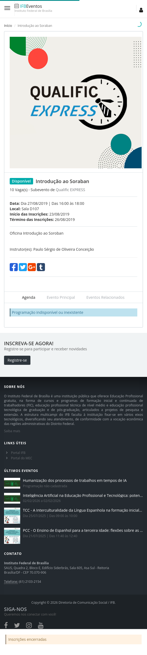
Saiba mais (12, 431)
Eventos (33, 8)
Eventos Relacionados (105, 297)
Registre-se (17, 360)
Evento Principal (61, 297)
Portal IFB (18, 452)
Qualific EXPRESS (70, 189)
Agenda (28, 297)
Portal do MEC (21, 458)
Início (8, 25)
